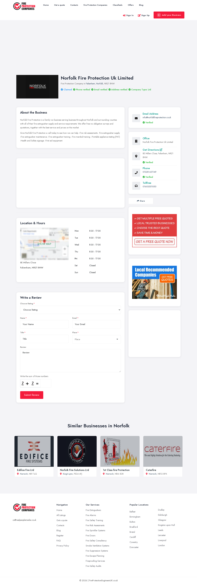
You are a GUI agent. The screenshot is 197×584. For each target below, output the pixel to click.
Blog (141, 5)
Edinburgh (162, 514)
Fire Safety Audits (93, 566)
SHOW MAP (44, 244)
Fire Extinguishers (93, 510)
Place (74, 332)
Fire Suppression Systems (97, 550)
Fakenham (90, 83)
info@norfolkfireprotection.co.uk (157, 117)
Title (22, 332)
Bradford (134, 526)
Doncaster (134, 547)
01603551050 (149, 186)
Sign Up (143, 15)
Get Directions (152, 150)
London (161, 545)
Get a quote (59, 5)
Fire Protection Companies (95, 5)
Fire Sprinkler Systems (95, 530)
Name (22, 318)
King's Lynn (68, 473)
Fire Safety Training (94, 520)
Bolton (132, 521)
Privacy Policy (62, 545)
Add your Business (169, 15)
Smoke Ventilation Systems (97, 545)
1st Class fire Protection (116, 470)
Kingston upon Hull (166, 525)
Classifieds (117, 5)
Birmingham (135, 516)
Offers (131, 5)
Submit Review (31, 395)
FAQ (58, 540)
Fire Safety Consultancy (96, 540)
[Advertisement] (98, 50)
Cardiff (133, 537)
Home (46, 5)
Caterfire (151, 470)
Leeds (160, 530)
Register (60, 535)
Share (141, 200)
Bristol (132, 532)
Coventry (134, 542)
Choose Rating (26, 303)
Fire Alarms (91, 515)
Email (74, 318)
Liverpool (162, 540)
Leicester (162, 535)
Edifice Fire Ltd (25, 470)
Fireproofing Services (95, 560)
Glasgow (162, 520)
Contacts (74, 5)
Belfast (132, 511)
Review (23, 347)
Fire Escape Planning (95, 555)
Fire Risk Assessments (95, 525)
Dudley (161, 509)
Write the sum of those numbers (34, 376)
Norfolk (99, 83)
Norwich (24, 473)
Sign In (128, 15)
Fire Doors (90, 535)
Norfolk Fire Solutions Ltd (74, 470)
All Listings (61, 515)
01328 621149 (149, 171)
